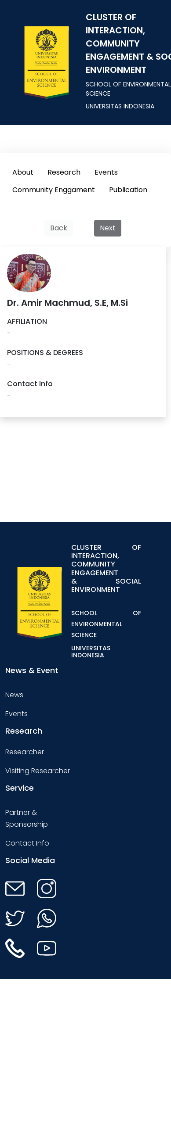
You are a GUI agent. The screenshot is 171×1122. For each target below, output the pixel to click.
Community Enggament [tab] (53, 190)
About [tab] (22, 172)
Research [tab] (63, 172)
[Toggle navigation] (153, 603)
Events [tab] (106, 172)
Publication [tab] (128, 190)
